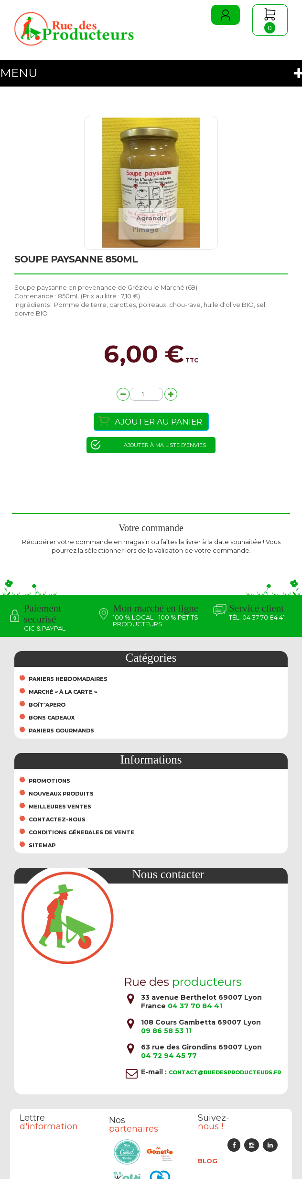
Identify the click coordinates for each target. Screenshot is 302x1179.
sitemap (42, 845)
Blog (207, 1161)
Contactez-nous (57, 819)
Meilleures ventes (60, 806)
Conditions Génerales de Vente (81, 832)
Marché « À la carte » (63, 691)
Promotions (49, 780)
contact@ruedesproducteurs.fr (225, 1072)
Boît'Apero (47, 704)
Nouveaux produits (61, 793)
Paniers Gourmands (61, 730)
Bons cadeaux (52, 717)
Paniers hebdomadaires (68, 679)
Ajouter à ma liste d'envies (165, 445)
